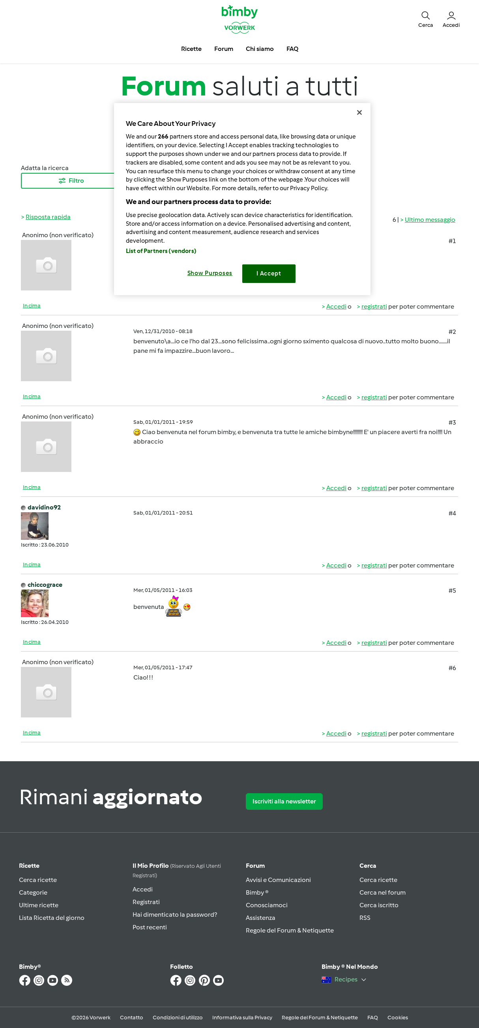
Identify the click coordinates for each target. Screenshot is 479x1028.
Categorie (33, 892)
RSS (364, 917)
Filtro (71, 180)
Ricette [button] (191, 48)
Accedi (336, 306)
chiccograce (45, 584)
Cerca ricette (38, 880)
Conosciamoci (267, 905)
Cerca (367, 865)
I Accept (268, 273)
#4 (452, 513)
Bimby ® (257, 892)
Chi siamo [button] (260, 48)
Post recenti (150, 927)
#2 (452, 331)
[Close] (359, 112)
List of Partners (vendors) (161, 251)
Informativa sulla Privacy (242, 1017)
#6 (452, 668)
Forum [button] (223, 48)
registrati (374, 306)
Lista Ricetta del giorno (51, 917)
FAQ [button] (292, 48)
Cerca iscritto (379, 905)
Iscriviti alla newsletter (284, 801)
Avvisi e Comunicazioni (278, 880)
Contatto (131, 1017)
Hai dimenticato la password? (175, 914)
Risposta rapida (48, 217)
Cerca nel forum (382, 892)
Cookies (397, 1017)
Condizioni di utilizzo (178, 1017)
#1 (452, 241)
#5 (452, 590)
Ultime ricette (38, 905)
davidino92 (44, 507)
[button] (425, 19)
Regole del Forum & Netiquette (290, 930)
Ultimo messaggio (430, 219)
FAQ (372, 1017)
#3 (452, 422)
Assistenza (260, 917)
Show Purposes (210, 273)
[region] (242, 199)
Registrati (146, 902)
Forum (255, 865)
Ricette (29, 865)
